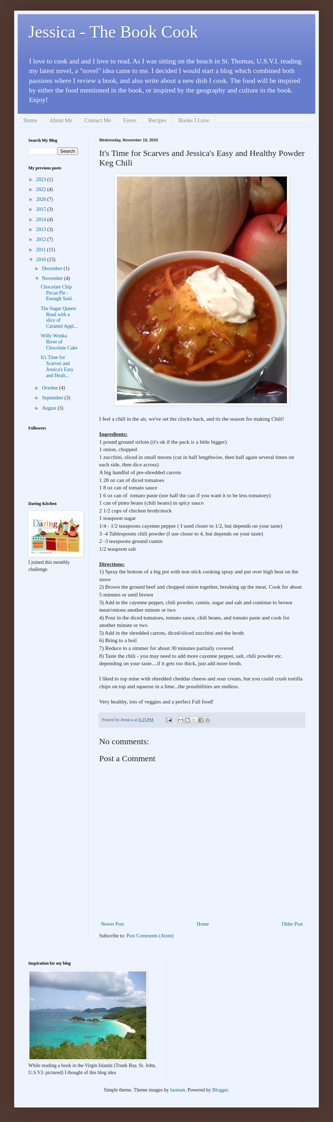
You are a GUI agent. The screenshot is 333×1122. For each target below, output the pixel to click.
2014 (41, 219)
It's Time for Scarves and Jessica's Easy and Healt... (57, 366)
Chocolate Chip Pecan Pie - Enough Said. (57, 293)
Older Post (292, 924)
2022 (41, 189)
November (53, 278)
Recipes (157, 120)
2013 (41, 229)
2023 (41, 179)
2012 (41, 239)
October (50, 388)
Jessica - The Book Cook (113, 31)
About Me (60, 120)
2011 (41, 249)
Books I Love (194, 120)
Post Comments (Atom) (150, 935)
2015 (41, 209)
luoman (177, 1090)
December (52, 268)
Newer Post (112, 924)
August (49, 408)
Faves (129, 120)
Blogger (220, 1090)
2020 (41, 199)
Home (30, 120)
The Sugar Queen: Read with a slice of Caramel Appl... (59, 317)
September (53, 397)
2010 (41, 259)
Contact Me (97, 120)
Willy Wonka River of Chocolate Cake (59, 341)
